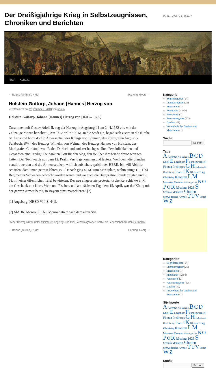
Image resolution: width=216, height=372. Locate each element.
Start (12, 79)
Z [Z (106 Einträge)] (171, 201)
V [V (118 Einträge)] (197, 196)
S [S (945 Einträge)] (197, 186)
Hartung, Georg (139, 94)
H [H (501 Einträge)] (192, 165)
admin (61, 109)
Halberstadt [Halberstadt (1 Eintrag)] (201, 167)
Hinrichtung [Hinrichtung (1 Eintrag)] (169, 172)
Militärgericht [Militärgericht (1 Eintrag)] (190, 182)
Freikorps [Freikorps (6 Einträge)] (179, 166)
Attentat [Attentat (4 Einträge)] (172, 156)
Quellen (171, 122)
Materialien (173, 106)
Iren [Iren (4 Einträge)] (179, 172)
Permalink (139, 222)
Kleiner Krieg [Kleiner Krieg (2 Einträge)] (197, 172)
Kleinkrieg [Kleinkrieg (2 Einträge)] (168, 177)
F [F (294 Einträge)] (186, 161)
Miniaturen (47, 222)
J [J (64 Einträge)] (183, 171)
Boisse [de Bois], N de (23, 94)
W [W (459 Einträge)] (166, 200)
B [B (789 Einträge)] (191, 155)
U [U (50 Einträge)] (193, 196)
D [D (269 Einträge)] (201, 156)
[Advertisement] (185, 230)
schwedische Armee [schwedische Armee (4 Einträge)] (175, 196)
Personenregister (175, 118)
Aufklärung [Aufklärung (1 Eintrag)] (183, 157)
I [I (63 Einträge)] (176, 171)
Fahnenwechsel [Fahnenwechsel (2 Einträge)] (197, 161)
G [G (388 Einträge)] (188, 165)
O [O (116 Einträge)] (204, 181)
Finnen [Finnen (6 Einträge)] (167, 166)
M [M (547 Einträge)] (195, 176)
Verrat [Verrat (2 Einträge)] (203, 196)
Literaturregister (175, 102)
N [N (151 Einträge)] (199, 181)
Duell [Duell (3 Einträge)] (166, 161)
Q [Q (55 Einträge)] (168, 187)
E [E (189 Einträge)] (171, 161)
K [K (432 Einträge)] (187, 171)
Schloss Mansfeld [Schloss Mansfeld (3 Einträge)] (173, 191)
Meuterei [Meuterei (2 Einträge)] (178, 182)
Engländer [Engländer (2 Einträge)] (179, 161)
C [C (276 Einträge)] (196, 156)
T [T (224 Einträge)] (189, 196)
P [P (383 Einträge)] (164, 186)
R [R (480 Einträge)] (173, 186)
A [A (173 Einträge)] (165, 156)
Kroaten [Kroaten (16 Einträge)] (181, 177)
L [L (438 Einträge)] (189, 176)
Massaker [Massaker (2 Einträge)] (168, 182)
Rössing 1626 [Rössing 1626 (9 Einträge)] (185, 187)
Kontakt (24, 79)
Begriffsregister (175, 98)
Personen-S (173, 114)
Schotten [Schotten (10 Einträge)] (190, 191)
